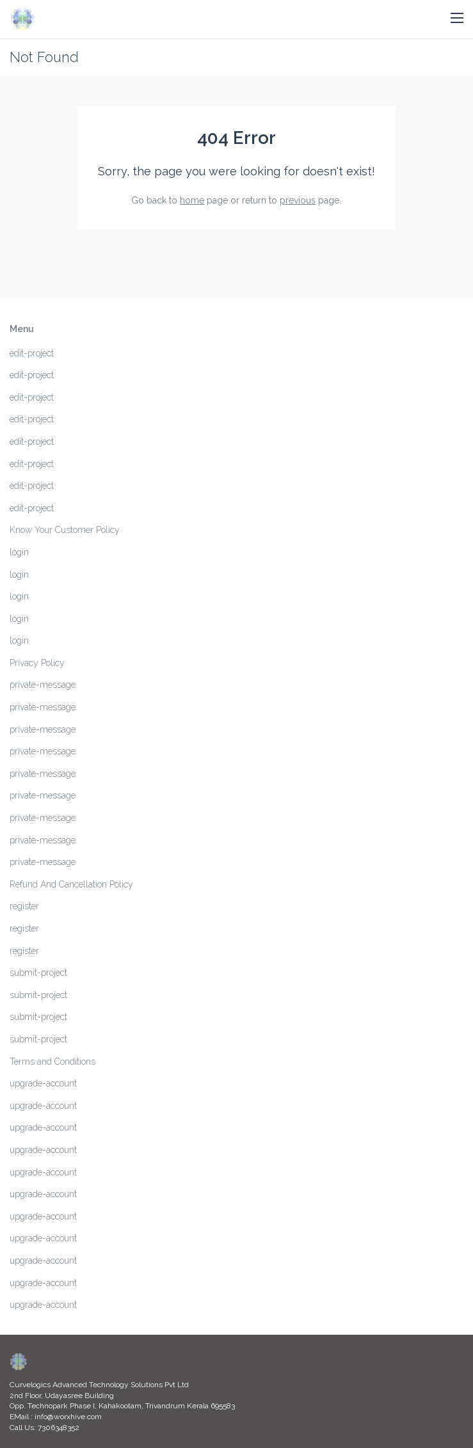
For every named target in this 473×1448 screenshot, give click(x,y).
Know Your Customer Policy (65, 530)
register (24, 906)
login (19, 552)
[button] (457, 18)
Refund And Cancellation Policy (71, 884)
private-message (43, 685)
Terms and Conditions (52, 1061)
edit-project (32, 353)
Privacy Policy (37, 663)
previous (298, 200)
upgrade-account (43, 1083)
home (192, 200)
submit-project (38, 972)
